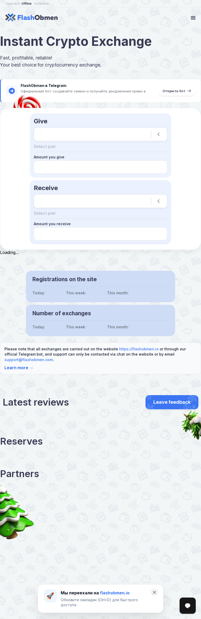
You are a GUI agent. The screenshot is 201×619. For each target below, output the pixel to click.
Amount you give (49, 157)
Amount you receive (52, 224)
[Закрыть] (154, 592)
